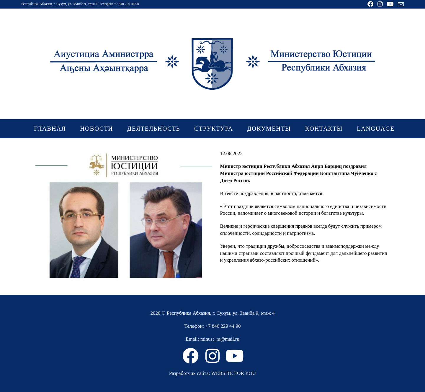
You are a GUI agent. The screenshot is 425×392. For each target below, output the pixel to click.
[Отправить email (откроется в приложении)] (400, 4)
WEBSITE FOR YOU (233, 373)
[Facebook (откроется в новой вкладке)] (370, 4)
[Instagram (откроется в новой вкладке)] (380, 4)
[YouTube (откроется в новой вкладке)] (390, 4)
